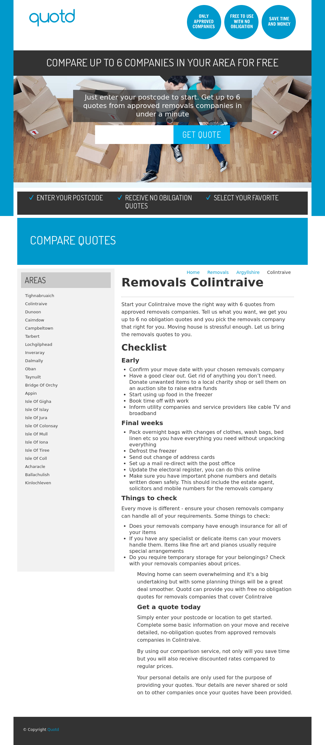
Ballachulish (37, 474)
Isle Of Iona (36, 442)
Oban (30, 369)
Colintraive (36, 303)
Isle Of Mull (36, 434)
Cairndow (34, 320)
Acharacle (35, 466)
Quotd (53, 729)
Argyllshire (247, 272)
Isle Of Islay (37, 409)
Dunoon (33, 312)
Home (194, 272)
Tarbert (32, 336)
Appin (31, 393)
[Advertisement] (66, 526)
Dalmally (34, 360)
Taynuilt (33, 377)
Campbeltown (39, 328)
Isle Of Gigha (38, 401)
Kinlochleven (38, 482)
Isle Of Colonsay (41, 426)
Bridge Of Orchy (41, 385)
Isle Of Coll (36, 458)
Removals (218, 272)
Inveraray (35, 352)
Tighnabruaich (39, 295)
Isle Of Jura (36, 417)
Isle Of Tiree (37, 450)
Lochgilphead (38, 344)
